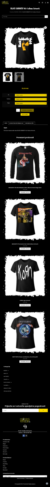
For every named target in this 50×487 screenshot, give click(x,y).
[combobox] (25, 476)
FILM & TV (6, 373)
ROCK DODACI (8, 382)
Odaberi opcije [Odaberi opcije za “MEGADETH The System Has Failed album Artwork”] (25, 248)
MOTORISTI (6, 376)
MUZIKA (16, 12)
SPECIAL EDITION (7, 391)
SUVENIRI (6, 385)
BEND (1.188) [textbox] (25, 477)
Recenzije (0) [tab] (29, 123)
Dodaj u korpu (27, 110)
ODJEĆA (6, 379)
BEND (20, 12)
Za (8, 94)
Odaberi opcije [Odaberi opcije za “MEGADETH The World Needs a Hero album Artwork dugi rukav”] (25, 192)
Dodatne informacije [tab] (16, 123)
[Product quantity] (18, 110)
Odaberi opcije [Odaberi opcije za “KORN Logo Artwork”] (25, 305)
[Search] (46, 16)
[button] (39, 2)
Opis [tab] (5, 123)
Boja (9, 103)
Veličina (8, 98)
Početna (12, 12)
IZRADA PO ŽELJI (7, 388)
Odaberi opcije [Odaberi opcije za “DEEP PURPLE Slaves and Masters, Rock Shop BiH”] (25, 361)
